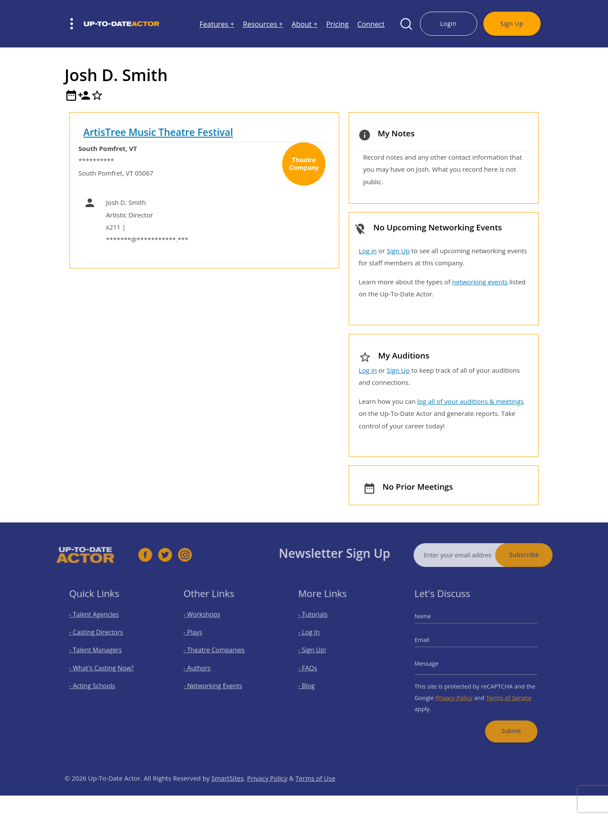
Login (448, 23)
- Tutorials (318, 621)
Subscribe (539, 555)
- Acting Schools (95, 682)
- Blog (313, 682)
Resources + (263, 24)
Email (430, 643)
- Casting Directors (99, 637)
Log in (368, 250)
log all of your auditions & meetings (470, 401)
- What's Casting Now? (103, 667)
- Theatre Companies (217, 652)
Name (431, 623)
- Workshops (206, 621)
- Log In (315, 637)
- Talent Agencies (97, 621)
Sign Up (511, 23)
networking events (480, 281)
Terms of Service (504, 692)
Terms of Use (315, 792)
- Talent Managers (98, 652)
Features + (216, 24)
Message (434, 663)
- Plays (199, 637)
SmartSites (227, 792)
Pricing (337, 24)
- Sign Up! (317, 652)
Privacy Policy (457, 692)
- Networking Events (216, 682)
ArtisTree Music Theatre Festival (158, 132)
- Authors (202, 667)
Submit (506, 721)
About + (305, 24)
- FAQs (313, 667)
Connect (371, 24)
